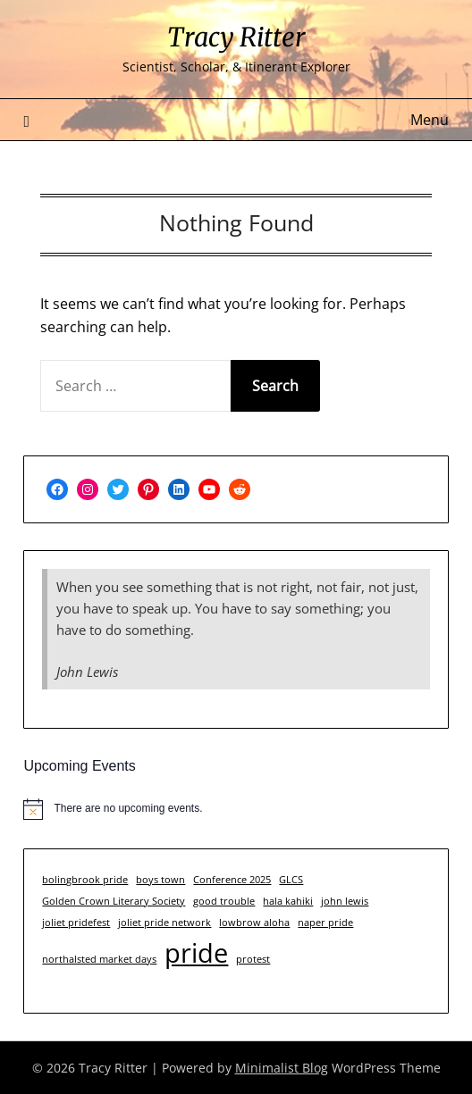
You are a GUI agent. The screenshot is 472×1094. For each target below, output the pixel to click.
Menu (429, 119)
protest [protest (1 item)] (253, 959)
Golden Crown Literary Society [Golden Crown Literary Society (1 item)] (113, 901)
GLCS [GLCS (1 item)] (291, 879)
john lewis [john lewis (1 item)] (344, 901)
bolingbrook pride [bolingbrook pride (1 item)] (85, 879)
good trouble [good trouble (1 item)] (224, 901)
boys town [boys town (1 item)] (160, 879)
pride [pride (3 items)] (196, 953)
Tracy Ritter (236, 37)
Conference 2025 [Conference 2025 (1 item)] (232, 879)
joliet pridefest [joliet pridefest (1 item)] (76, 922)
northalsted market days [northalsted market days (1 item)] (99, 959)
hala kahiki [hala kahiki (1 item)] (288, 901)
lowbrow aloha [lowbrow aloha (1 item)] (254, 922)
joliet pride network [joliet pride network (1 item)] (164, 922)
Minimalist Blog (281, 1067)
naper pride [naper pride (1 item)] (325, 922)
